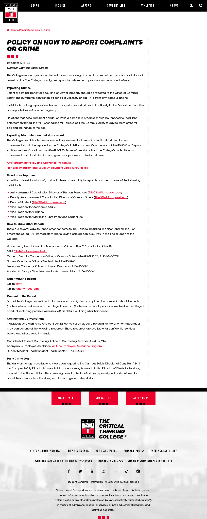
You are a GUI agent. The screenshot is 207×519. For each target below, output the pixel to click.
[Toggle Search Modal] (201, 5)
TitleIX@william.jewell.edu (105, 192)
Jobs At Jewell (106, 451)
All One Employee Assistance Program (77, 346)
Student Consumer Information (85, 481)
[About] (174, 6)
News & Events (78, 451)
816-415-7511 (164, 460)
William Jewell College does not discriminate (81, 490)
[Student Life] (116, 6)
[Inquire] (60, 6)
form (19, 283)
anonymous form (27, 288)
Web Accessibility (164, 451)
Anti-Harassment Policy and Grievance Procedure (39, 162)
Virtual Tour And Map (46, 451)
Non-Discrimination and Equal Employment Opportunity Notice (47, 167)
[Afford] (86, 6)
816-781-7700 (115, 460)
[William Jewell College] (10, 11)
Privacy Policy (134, 451)
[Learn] (35, 6)
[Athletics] (147, 6)
